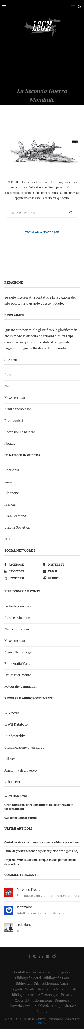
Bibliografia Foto (56, 977)
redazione (24, 924)
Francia (10, 504)
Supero (42, 1022)
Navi (7, 386)
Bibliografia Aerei (28, 977)
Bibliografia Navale (20, 989)
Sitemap (70, 1006)
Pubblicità (41, 1006)
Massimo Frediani (30, 889)
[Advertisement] (42, 61)
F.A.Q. (56, 1006)
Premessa (62, 1000)
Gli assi (9, 759)
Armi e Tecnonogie (18, 652)
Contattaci (22, 972)
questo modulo (52, 303)
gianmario (24, 907)
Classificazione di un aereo (24, 747)
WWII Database (16, 724)
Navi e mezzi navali (18, 629)
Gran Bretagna (15, 515)
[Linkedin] (22, 571)
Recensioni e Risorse (19, 432)
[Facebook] (22, 564)
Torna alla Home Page (42, 232)
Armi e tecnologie (17, 409)
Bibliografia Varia (17, 663)
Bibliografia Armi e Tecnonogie (35, 994)
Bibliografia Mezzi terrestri (58, 989)
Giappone (11, 493)
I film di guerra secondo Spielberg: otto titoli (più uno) (41, 851)
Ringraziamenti (19, 1006)
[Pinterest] (61, 564)
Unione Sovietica (17, 527)
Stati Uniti (12, 538)
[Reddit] (61, 578)
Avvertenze (41, 972)
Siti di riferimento (17, 675)
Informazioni (42, 1000)
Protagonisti (13, 420)
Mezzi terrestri (15, 397)
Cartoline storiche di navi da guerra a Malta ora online (41, 842)
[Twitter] (22, 578)
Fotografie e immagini (20, 686)
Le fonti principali (17, 606)
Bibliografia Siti (27, 983)
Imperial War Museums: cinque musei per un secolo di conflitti (40, 862)
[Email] (61, 571)
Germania (11, 470)
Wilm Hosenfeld (15, 796)
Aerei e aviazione (17, 617)
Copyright (22, 1000)
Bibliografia (61, 972)
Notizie (9, 443)
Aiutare (42, 1011)
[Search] (79, 6)
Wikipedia (11, 713)
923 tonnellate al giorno (20, 818)
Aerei (8, 374)
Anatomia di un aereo (20, 770)
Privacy (66, 994)
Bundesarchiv (14, 736)
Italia (8, 481)
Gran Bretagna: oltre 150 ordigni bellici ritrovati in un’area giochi (38, 807)
